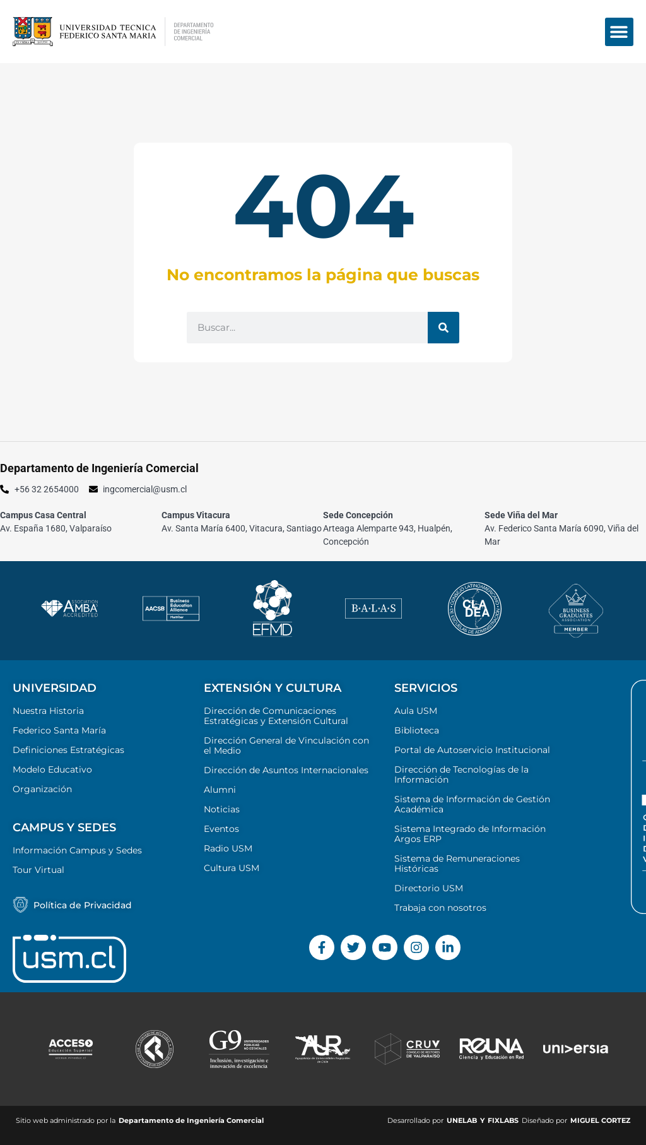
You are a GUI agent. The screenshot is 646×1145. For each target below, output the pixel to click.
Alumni (220, 789)
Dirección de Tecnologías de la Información (461, 774)
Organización (42, 789)
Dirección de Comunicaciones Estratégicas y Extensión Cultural (276, 716)
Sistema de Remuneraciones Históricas (457, 863)
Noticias (222, 809)
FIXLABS (503, 1120)
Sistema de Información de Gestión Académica (472, 804)
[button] (619, 32)
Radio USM (228, 848)
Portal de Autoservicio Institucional (472, 750)
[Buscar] (443, 327)
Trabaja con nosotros (440, 907)
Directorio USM (428, 888)
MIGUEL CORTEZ (600, 1120)
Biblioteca (416, 730)
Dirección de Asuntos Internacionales (286, 770)
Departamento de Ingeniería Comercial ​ (192, 1120)
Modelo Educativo (52, 769)
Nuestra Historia (48, 710)
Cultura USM (231, 868)
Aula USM (415, 710)
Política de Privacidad (82, 905)
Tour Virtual (38, 869)
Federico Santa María (59, 730)
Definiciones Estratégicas (68, 750)
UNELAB (462, 1120)
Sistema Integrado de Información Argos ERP (470, 834)
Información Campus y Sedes (77, 850)
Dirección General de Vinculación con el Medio (286, 745)
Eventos (221, 828)
